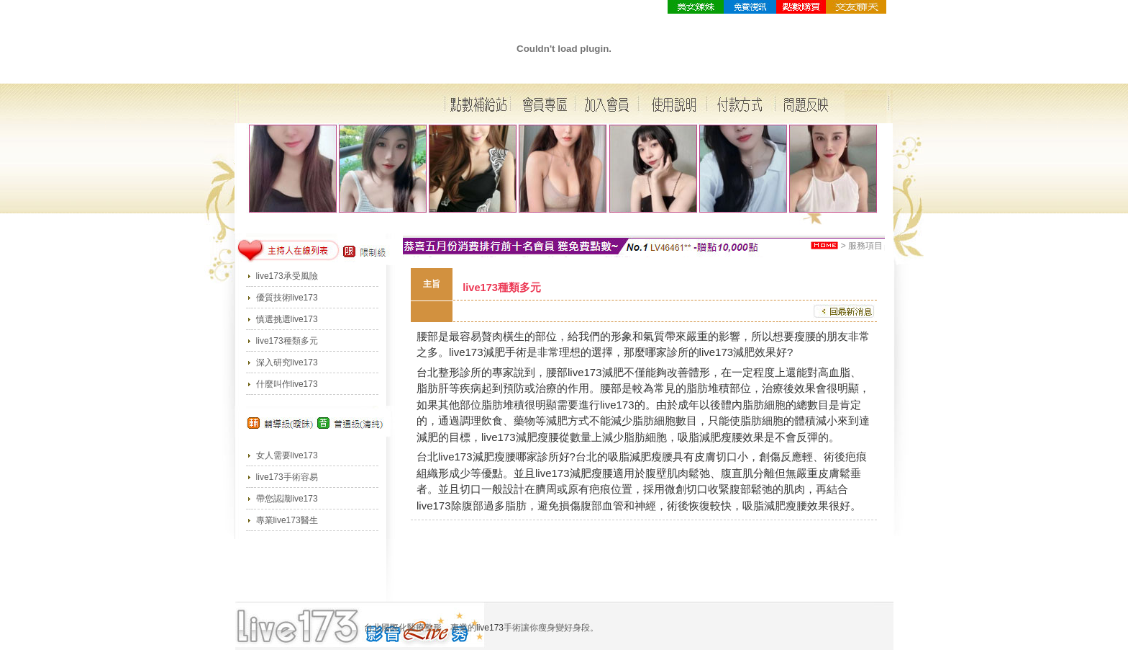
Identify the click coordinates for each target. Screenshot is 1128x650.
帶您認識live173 (287, 499)
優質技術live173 (287, 298)
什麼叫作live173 (287, 384)
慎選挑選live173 (287, 319)
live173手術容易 (287, 477)
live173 (466, 352)
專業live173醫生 (287, 520)
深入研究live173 (287, 362)
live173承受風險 (287, 276)
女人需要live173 (287, 455)
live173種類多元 (287, 341)
